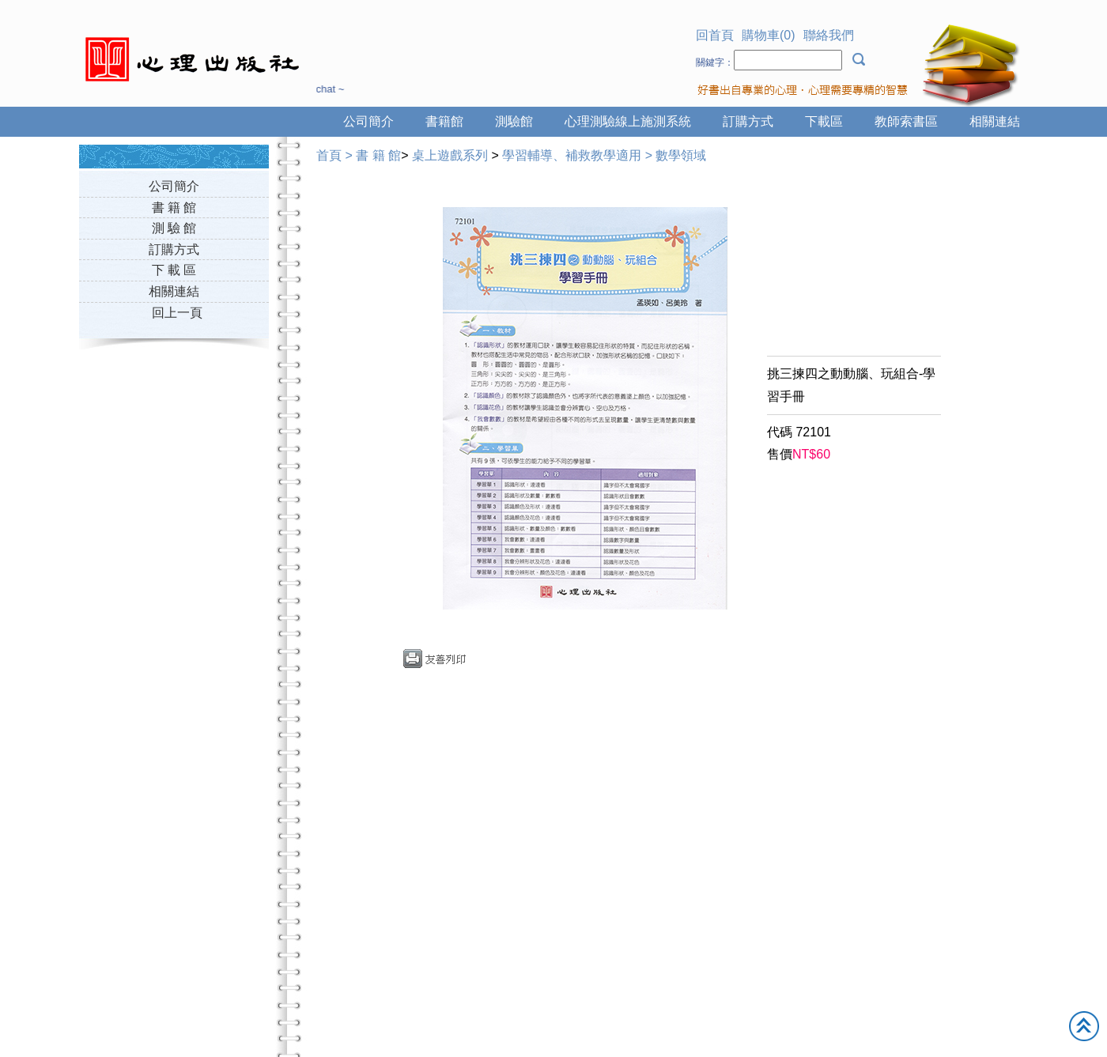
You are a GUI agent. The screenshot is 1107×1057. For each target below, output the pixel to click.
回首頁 (715, 35)
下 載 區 (174, 270)
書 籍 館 (174, 207)
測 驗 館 (174, 228)
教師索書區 (906, 121)
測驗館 (514, 121)
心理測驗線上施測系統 (628, 121)
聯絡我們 (828, 35)
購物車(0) (768, 35)
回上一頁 (177, 312)
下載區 (824, 121)
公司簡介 (368, 121)
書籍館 (444, 121)
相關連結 (994, 121)
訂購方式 (748, 121)
